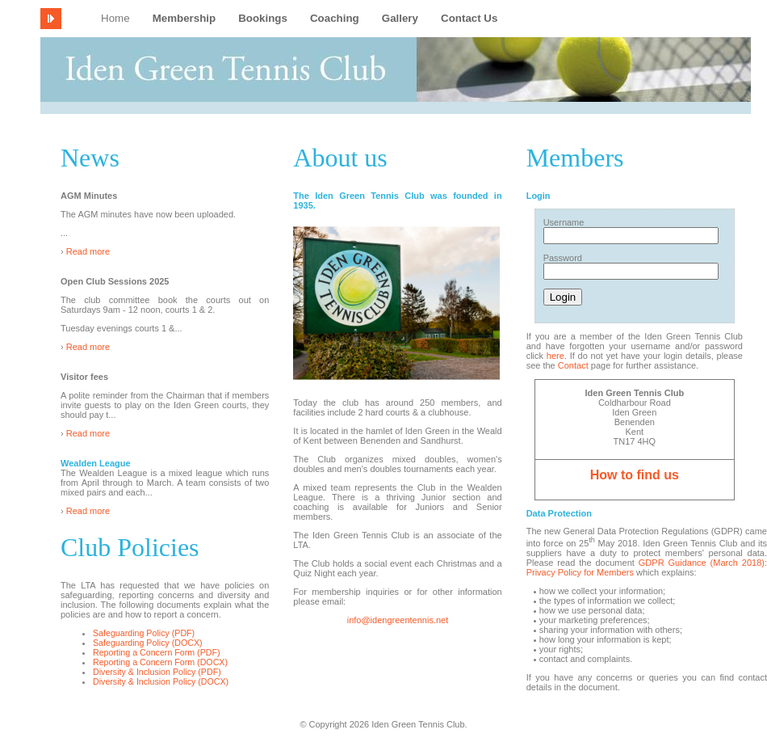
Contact (573, 365)
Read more (88, 251)
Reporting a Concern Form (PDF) (156, 652)
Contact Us (469, 18)
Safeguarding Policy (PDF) (144, 633)
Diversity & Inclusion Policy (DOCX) (160, 681)
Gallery (400, 18)
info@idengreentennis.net (398, 620)
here (555, 356)
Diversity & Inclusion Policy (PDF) (157, 672)
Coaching (334, 18)
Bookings (262, 18)
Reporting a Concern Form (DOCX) (160, 662)
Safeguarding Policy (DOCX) (148, 642)
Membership (184, 18)
